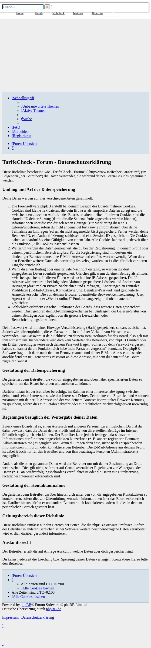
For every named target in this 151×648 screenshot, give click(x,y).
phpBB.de (53, 609)
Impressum (10, 617)
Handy (39, 13)
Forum (116, 13)
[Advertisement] (75, 55)
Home (19, 13)
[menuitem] (40, 106)
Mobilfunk (59, 13)
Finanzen (97, 13)
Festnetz (78, 13)
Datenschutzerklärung (37, 617)
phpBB (26, 605)
